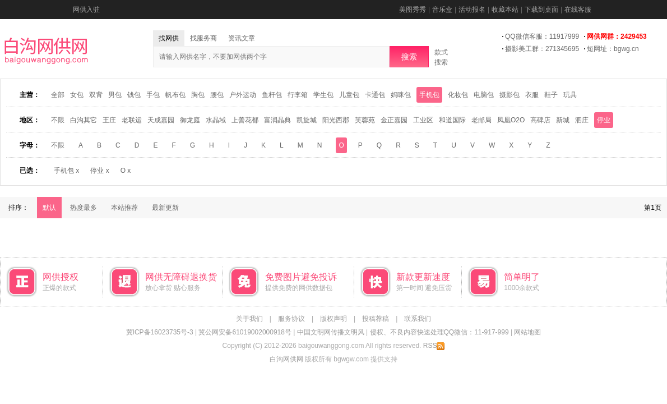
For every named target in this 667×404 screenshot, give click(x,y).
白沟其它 (83, 120)
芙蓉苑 (365, 120)
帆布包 (175, 95)
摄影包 (509, 95)
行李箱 (298, 95)
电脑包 (484, 95)
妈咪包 (401, 95)
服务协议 (291, 319)
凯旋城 (307, 120)
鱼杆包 (272, 95)
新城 (562, 120)
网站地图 (527, 332)
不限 (57, 120)
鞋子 (551, 95)
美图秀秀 (412, 9)
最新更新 (165, 208)
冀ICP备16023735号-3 (159, 332)
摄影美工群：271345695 (542, 49)
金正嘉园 (394, 120)
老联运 (132, 120)
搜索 (409, 56)
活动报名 (471, 9)
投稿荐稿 (375, 319)
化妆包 (458, 95)
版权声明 (333, 319)
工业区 (423, 120)
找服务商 (203, 38)
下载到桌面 (541, 9)
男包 (115, 95)
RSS (434, 346)
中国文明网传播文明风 (330, 332)
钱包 (134, 95)
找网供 (169, 38)
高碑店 (540, 120)
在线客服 (577, 9)
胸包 (198, 95)
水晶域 (216, 120)
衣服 (532, 95)
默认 (49, 208)
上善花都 (244, 120)
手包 (153, 95)
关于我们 (249, 319)
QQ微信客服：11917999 (542, 36)
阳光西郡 (335, 120)
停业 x (99, 171)
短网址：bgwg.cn (613, 49)
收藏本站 (505, 9)
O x (126, 171)
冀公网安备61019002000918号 (244, 332)
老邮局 (481, 120)
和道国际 (452, 120)
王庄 (109, 120)
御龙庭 (190, 120)
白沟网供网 (286, 359)
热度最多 (83, 208)
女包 (77, 95)
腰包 (217, 95)
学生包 (323, 95)
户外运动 (242, 95)
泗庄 (582, 120)
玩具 (570, 95)
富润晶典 (277, 120)
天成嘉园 (160, 120)
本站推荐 (124, 208)
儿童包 (349, 95)
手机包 (429, 95)
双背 (96, 95)
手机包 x (66, 171)
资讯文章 (241, 38)
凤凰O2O (511, 120)
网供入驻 (86, 9)
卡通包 (375, 95)
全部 (57, 95)
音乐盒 (442, 9)
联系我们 (417, 319)
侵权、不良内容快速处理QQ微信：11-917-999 (439, 332)
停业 (603, 120)
